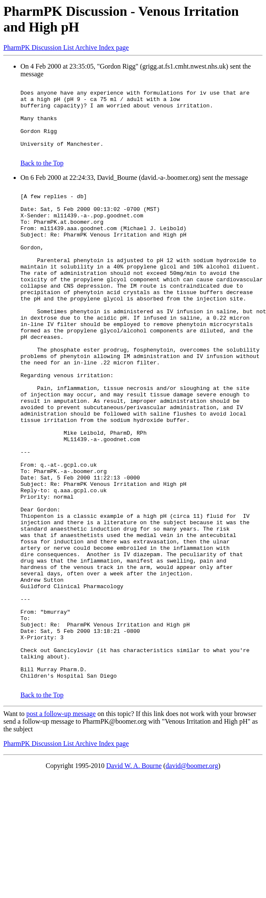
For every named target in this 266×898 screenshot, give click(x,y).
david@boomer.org (192, 879)
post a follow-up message (61, 827)
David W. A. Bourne (134, 879)
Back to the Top (41, 177)
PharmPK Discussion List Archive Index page (66, 47)
